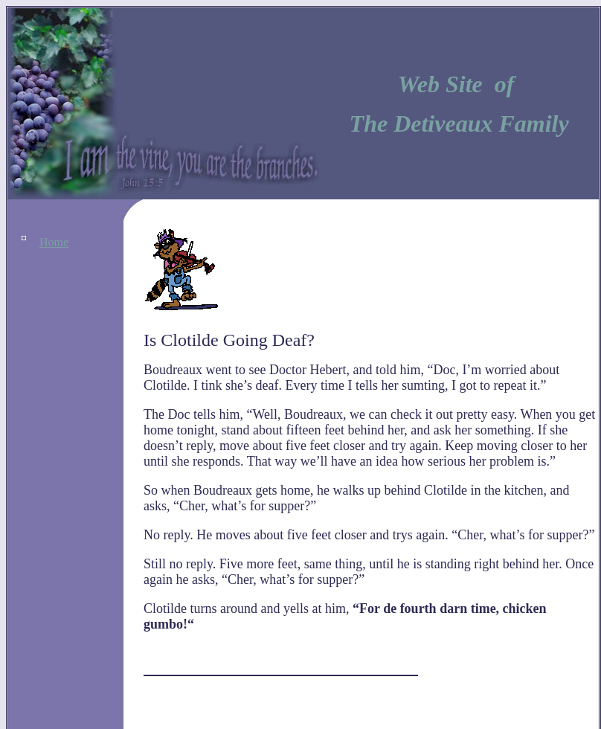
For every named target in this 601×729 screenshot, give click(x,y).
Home (53, 242)
